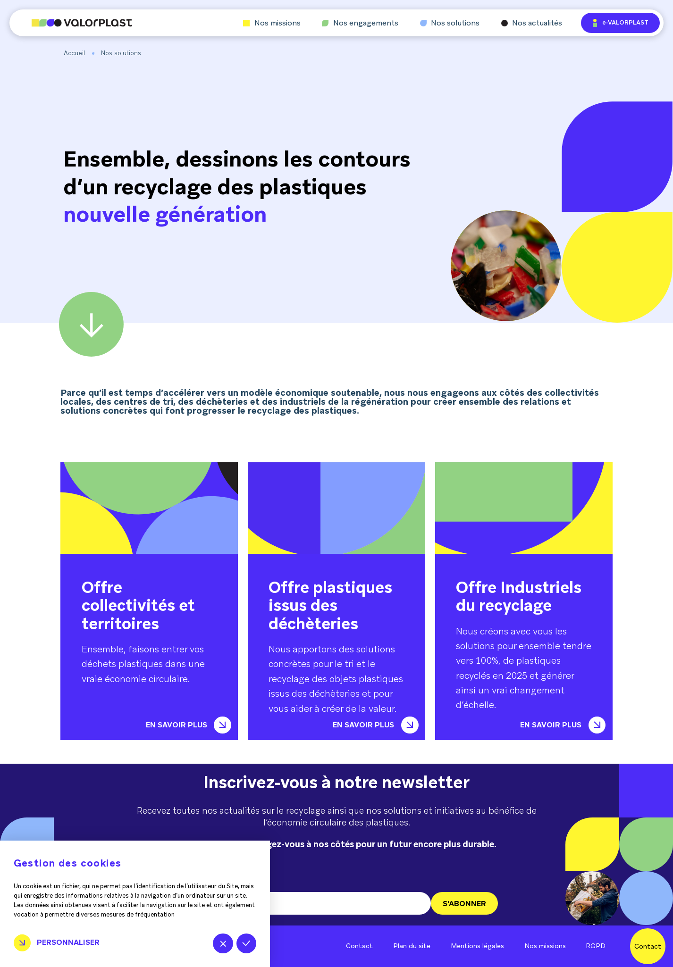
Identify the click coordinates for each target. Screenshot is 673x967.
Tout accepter (246, 944)
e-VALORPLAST (620, 22)
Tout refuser (223, 944)
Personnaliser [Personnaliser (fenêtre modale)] (68, 942)
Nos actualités (532, 23)
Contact (359, 946)
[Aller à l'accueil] (70, 23)
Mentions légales (477, 946)
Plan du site (411, 946)
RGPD (596, 946)
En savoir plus (188, 725)
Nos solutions (450, 23)
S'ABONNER (464, 904)
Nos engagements (360, 23)
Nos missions (272, 23)
